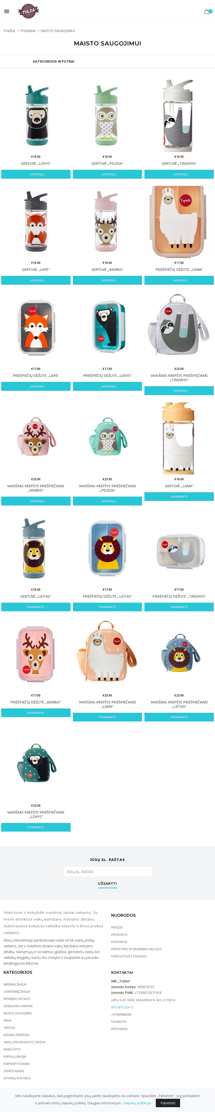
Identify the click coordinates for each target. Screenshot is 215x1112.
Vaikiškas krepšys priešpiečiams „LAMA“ (107, 704)
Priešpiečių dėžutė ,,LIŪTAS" (107, 596)
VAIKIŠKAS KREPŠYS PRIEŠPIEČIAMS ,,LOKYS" (35, 814)
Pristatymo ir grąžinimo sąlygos (136, 949)
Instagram (119, 1029)
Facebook (118, 1022)
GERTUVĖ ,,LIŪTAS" (35, 596)
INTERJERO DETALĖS (17, 999)
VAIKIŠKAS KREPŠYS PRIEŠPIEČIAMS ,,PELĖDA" (107, 488)
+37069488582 (121, 1014)
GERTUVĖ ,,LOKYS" (36, 163)
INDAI (7, 1020)
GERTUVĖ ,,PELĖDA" (107, 163)
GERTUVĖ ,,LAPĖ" (36, 269)
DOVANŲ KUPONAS (17, 1078)
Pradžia (9, 30)
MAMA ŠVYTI (12, 1049)
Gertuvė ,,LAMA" (179, 486)
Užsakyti (107, 884)
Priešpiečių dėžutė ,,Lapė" (36, 375)
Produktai (27, 30)
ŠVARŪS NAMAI (14, 1071)
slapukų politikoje (137, 1103)
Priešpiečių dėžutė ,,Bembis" (35, 702)
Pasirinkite (179, 496)
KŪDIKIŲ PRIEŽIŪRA (16, 1035)
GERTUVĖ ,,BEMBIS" (107, 269)
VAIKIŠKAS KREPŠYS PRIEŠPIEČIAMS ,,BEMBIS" (35, 488)
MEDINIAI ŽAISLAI (15, 984)
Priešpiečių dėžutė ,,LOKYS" (107, 375)
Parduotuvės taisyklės (128, 956)
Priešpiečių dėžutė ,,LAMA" (179, 269)
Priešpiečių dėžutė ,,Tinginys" (179, 596)
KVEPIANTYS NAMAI (17, 1064)
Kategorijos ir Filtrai (53, 61)
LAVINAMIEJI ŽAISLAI (17, 992)
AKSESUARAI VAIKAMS (18, 1006)
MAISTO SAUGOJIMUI (18, 1013)
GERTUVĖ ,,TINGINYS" (179, 163)
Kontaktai (119, 942)
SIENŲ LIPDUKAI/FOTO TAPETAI (25, 1042)
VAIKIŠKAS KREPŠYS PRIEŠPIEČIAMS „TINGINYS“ (179, 377)
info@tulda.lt (122, 1007)
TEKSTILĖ (9, 1028)
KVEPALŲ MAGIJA (15, 1057)
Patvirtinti (168, 1103)
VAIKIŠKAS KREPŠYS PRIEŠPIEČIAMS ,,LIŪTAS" (179, 704)
